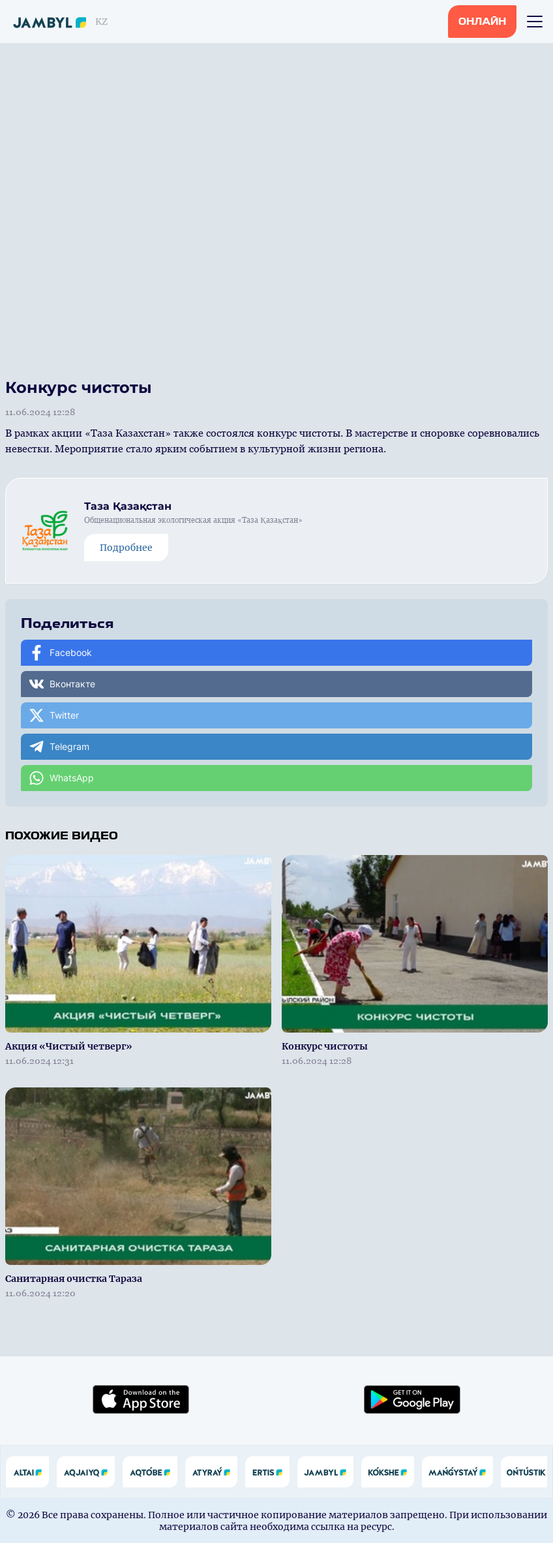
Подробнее (126, 547)
